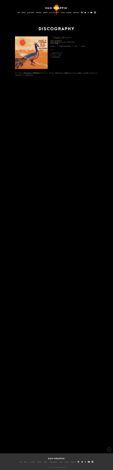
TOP (21, 462)
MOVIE (45, 462)
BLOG (61, 462)
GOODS (67, 462)
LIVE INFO (32, 462)
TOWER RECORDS (65, 46)
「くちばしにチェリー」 (61, 37)
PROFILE (39, 462)
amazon (52, 46)
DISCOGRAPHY (53, 462)
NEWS (25, 462)
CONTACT (73, 462)
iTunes (83, 46)
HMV (75, 46)
